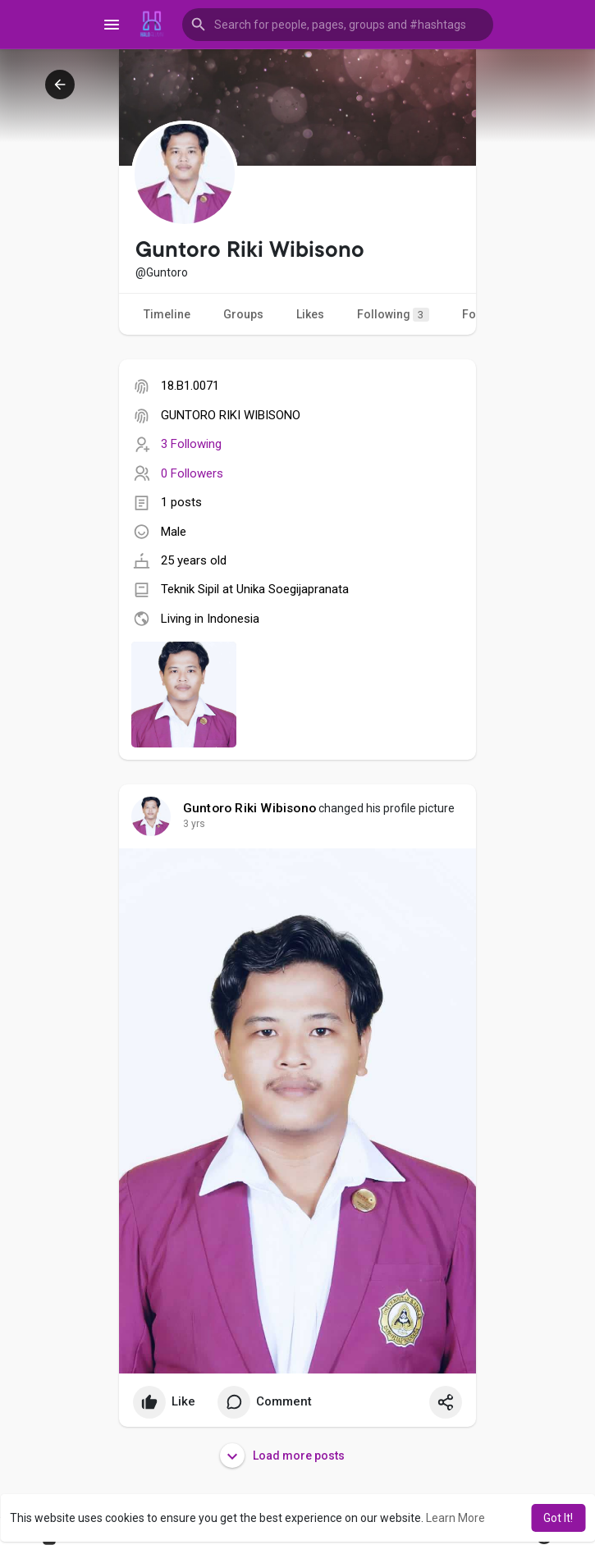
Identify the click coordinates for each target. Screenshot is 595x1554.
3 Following (191, 443)
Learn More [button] (455, 1517)
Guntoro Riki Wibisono (249, 808)
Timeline (167, 314)
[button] (338, 24)
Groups (243, 314)
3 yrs (194, 824)
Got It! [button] (558, 1517)
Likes (310, 314)
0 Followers (192, 473)
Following (393, 315)
